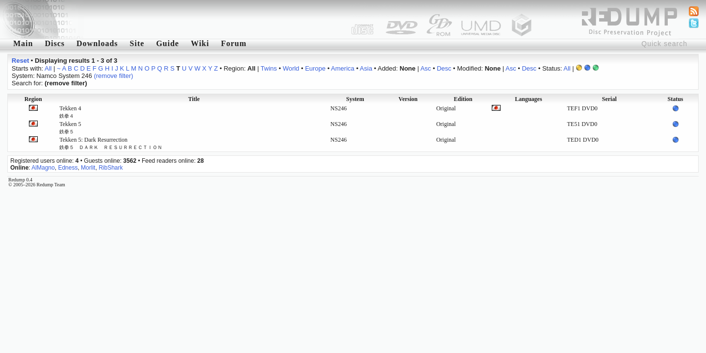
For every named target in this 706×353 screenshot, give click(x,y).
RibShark (111, 167)
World (291, 68)
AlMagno (42, 167)
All (48, 68)
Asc (425, 68)
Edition (463, 99)
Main (23, 43)
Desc (444, 68)
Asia (366, 68)
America (342, 68)
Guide (167, 43)
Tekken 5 (70, 127)
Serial (609, 99)
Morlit (88, 167)
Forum (234, 43)
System (355, 99)
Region (33, 99)
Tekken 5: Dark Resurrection (110, 143)
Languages (528, 99)
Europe (315, 68)
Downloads (97, 43)
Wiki (200, 43)
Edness (67, 167)
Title (194, 99)
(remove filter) (113, 75)
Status (675, 99)
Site (137, 43)
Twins (269, 68)
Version (408, 99)
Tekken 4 (70, 112)
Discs (55, 43)
